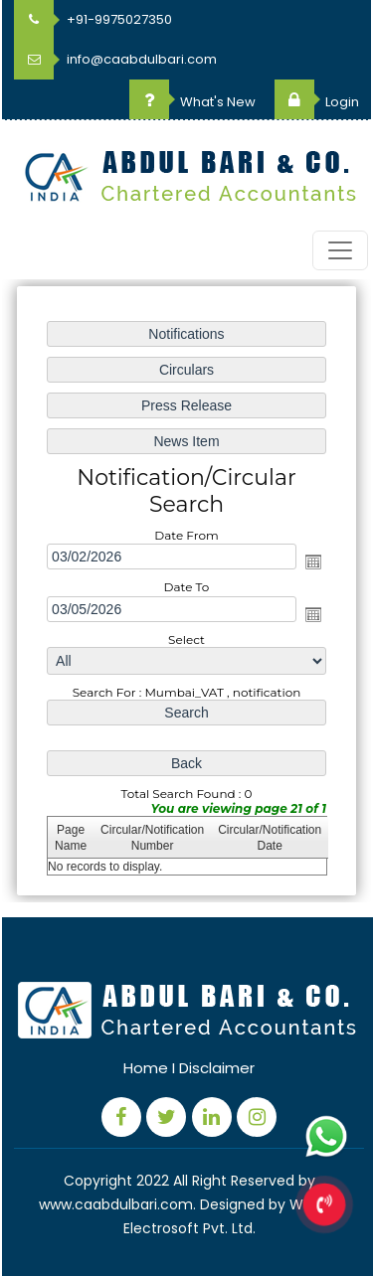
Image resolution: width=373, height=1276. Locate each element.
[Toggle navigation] (340, 250)
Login (317, 101)
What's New (192, 101)
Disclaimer (217, 1067)
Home (145, 1067)
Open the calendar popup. (313, 561)
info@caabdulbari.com (115, 59)
